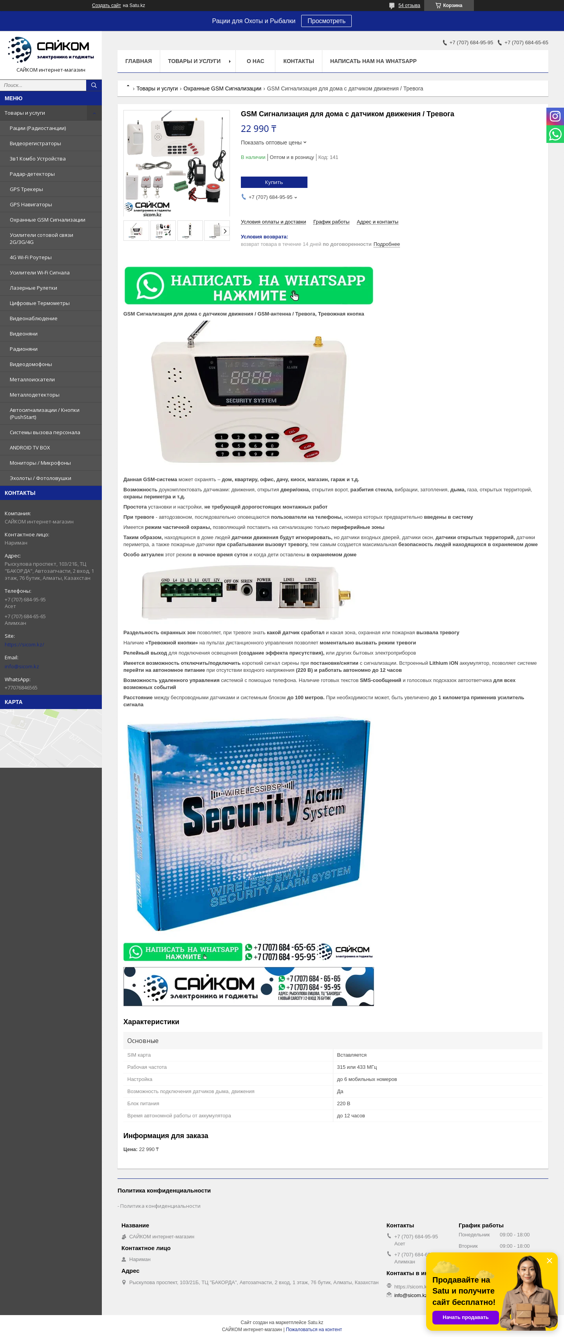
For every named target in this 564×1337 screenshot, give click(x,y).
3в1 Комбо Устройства (38, 158)
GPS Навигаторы (31, 204)
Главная (138, 61)
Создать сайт (106, 5)
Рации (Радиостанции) (38, 128)
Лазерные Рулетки (33, 287)
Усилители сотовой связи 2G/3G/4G (41, 238)
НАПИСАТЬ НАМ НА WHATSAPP (373, 61)
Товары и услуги (25, 112)
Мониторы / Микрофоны (40, 462)
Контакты (298, 61)
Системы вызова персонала (45, 432)
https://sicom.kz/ (24, 644)
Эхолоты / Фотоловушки (40, 478)
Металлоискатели (32, 379)
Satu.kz (315, 1322)
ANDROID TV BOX (30, 447)
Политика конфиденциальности (160, 1205)
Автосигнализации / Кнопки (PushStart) (45, 413)
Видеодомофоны (31, 364)
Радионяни (24, 348)
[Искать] (94, 85)
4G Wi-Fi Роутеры (31, 257)
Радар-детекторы (32, 173)
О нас (255, 61)
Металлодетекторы (35, 394)
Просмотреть (326, 21)
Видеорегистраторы (35, 143)
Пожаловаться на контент (314, 1329)
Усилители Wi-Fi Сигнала (40, 272)
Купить (274, 182)
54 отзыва (409, 5)
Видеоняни (24, 333)
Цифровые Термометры (40, 303)
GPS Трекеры (26, 189)
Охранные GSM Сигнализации (47, 219)
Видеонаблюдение (34, 318)
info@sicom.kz (22, 666)
